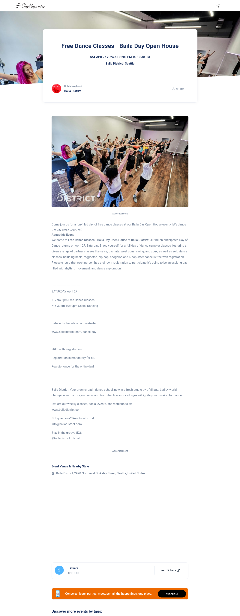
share (178, 88)
